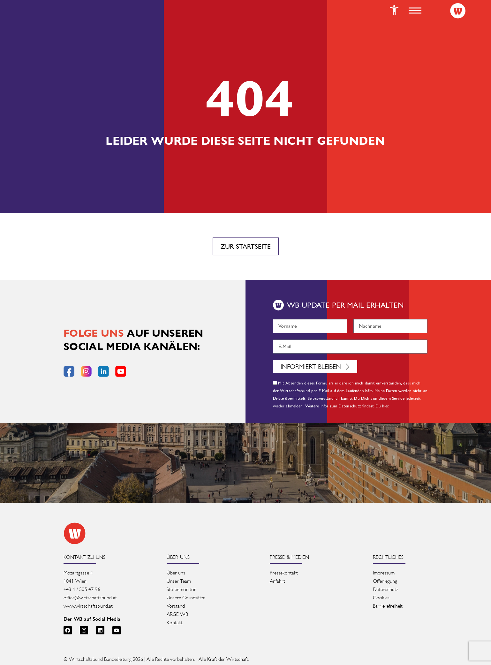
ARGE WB (177, 614)
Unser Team (179, 581)
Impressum (384, 572)
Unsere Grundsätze (186, 597)
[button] (415, 10)
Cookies (381, 597)
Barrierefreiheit (388, 606)
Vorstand (176, 606)
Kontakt (175, 622)
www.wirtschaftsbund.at (88, 606)
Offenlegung (385, 581)
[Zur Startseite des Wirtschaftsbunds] (75, 533)
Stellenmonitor (181, 589)
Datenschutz (385, 589)
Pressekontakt (284, 572)
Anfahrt (277, 581)
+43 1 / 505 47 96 (82, 589)
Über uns (176, 572)
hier (385, 406)
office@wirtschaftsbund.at (91, 597)
